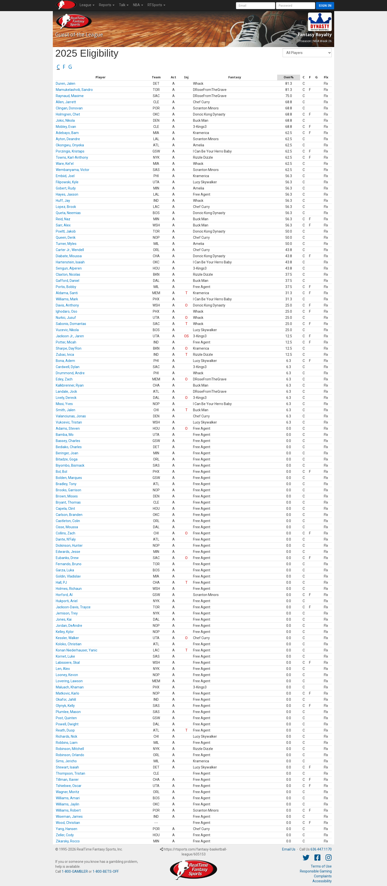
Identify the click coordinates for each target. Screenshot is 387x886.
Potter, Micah (66, 342)
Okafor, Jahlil (66, 699)
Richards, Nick (66, 736)
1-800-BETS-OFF (105, 871)
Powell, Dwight (67, 724)
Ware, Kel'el (65, 164)
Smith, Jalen (65, 410)
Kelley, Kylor (65, 632)
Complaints (323, 876)
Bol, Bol (61, 472)
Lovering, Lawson (69, 681)
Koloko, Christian (68, 644)
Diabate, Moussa (69, 256)
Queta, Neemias (68, 213)
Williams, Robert (68, 810)
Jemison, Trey (67, 613)
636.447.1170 (321, 849)
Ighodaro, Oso (66, 311)
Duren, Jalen (65, 83)
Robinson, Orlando (70, 755)
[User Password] (295, 5)
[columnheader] (100, 77)
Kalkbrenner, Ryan (70, 385)
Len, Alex (63, 669)
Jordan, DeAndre (69, 626)
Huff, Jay (63, 201)
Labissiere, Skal (68, 662)
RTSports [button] (156, 5)
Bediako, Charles (69, 447)
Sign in (325, 5)
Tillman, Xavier (67, 780)
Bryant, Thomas (68, 502)
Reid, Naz (63, 219)
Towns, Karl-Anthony (72, 157)
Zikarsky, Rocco (68, 841)
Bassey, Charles (68, 441)
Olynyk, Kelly (65, 706)
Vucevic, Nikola (67, 330)
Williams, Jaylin (67, 804)
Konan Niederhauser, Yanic (76, 650)
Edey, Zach (64, 379)
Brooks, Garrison (68, 490)
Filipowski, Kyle (67, 182)
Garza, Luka (65, 570)
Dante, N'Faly (66, 539)
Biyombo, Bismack (70, 465)
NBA (138, 5)
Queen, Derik (66, 237)
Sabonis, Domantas (71, 324)
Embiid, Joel (65, 176)
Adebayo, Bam (67, 133)
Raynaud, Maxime (70, 96)
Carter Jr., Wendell (70, 250)
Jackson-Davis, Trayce (73, 607)
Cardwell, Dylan (67, 367)
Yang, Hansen (66, 829)
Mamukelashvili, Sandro (74, 90)
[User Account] (255, 5)
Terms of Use (321, 866)
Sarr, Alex (63, 225)
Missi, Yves (64, 404)
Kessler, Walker (67, 638)
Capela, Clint (65, 509)
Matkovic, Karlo (67, 693)
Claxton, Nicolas (68, 274)
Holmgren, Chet (68, 114)
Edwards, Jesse (68, 552)
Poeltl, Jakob (66, 231)
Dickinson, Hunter (69, 545)
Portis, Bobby (66, 287)
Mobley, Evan (66, 127)
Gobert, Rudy (66, 188)
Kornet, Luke (65, 656)
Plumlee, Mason (68, 712)
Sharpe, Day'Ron (68, 348)
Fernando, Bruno (68, 564)
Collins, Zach (65, 533)
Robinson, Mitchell (70, 749)
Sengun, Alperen (69, 268)
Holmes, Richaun (69, 589)
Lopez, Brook (66, 207)
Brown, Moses (67, 496)
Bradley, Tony (66, 484)
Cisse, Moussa (67, 527)
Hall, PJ (61, 582)
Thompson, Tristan (70, 773)
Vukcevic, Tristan (69, 422)
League (87, 5)
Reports (107, 5)
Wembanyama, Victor (72, 170)
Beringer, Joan (67, 453)
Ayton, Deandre (68, 139)
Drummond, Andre (70, 373)
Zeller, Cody (65, 835)
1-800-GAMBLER (75, 871)
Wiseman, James (69, 816)
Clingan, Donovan (69, 108)
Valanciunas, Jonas (71, 416)
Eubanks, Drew (67, 558)
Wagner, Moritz (67, 792)
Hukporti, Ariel (66, 601)
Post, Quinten (66, 718)
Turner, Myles (66, 244)
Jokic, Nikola (65, 120)
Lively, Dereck (66, 398)
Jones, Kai (64, 619)
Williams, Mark (67, 299)
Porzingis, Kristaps (70, 151)
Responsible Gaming (316, 871)
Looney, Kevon (67, 675)
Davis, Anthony (67, 305)
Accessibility (322, 881)
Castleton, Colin (68, 521)
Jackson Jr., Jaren (70, 336)
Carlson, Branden (69, 515)
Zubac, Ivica (65, 355)
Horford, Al (64, 595)
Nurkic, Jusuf (66, 318)
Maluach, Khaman (70, 687)
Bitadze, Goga (66, 459)
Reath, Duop (65, 730)
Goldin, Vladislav (68, 576)
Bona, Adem (65, 361)
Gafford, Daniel (67, 281)
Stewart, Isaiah (67, 767)
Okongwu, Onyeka (70, 145)
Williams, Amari (68, 798)
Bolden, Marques (69, 478)
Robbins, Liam (66, 743)
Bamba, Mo (65, 435)
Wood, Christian (68, 823)
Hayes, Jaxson (67, 194)
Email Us (288, 849)
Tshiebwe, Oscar (68, 786)
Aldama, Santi (67, 293)
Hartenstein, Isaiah (70, 262)
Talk (124, 5)
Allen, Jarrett (66, 102)
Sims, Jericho (66, 761)
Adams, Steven (68, 428)
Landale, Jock (66, 391)
